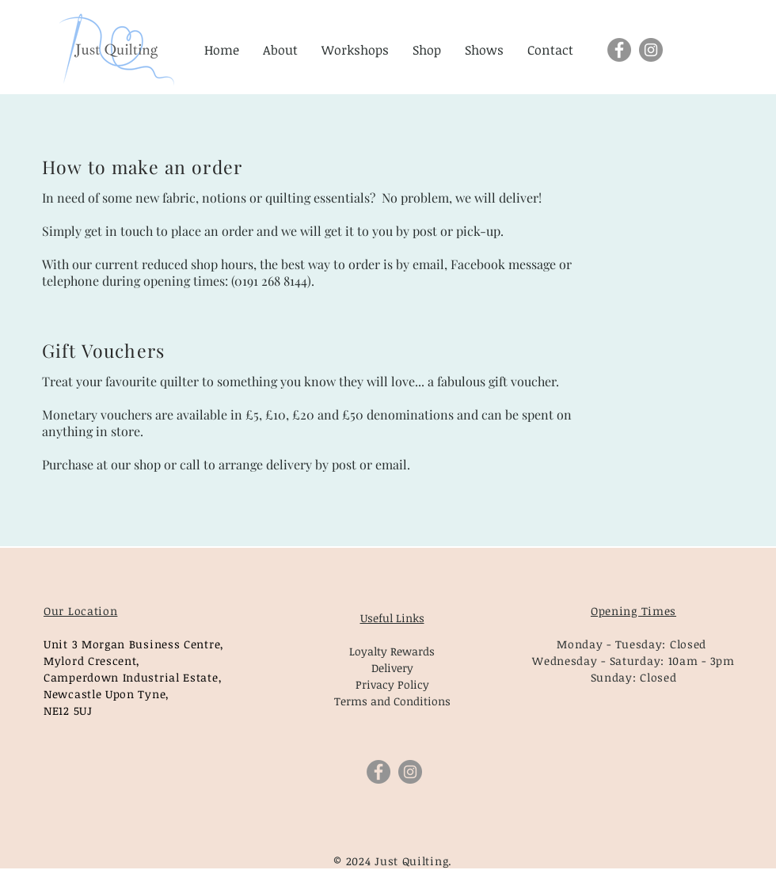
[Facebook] (619, 50)
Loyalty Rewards (392, 651)
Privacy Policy (392, 684)
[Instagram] (651, 50)
